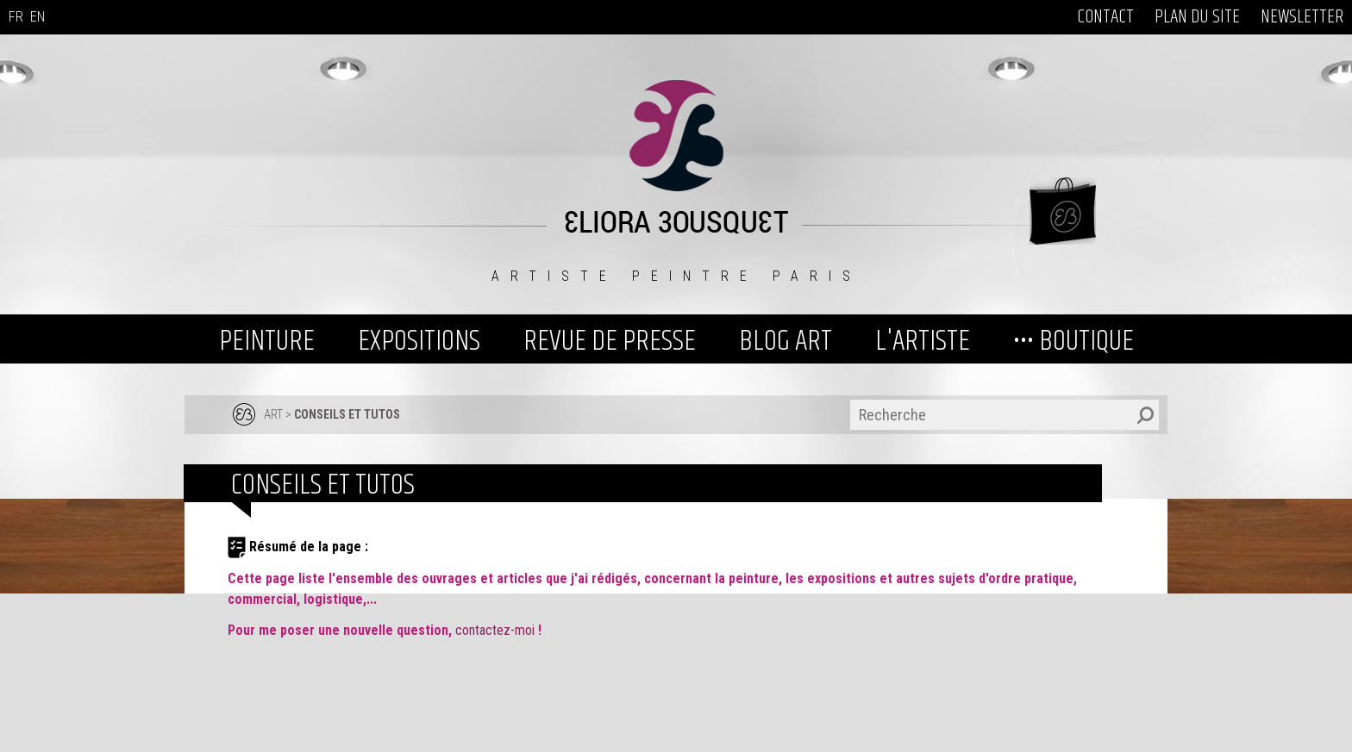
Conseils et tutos (347, 414)
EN (37, 17)
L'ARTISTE (922, 341)
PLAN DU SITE (1197, 17)
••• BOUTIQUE (1073, 341)
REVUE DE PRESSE (609, 341)
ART (273, 414)
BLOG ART (785, 341)
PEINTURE (267, 341)
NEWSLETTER (1302, 17)
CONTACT (1105, 17)
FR (16, 17)
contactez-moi (496, 630)
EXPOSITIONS (419, 341)
